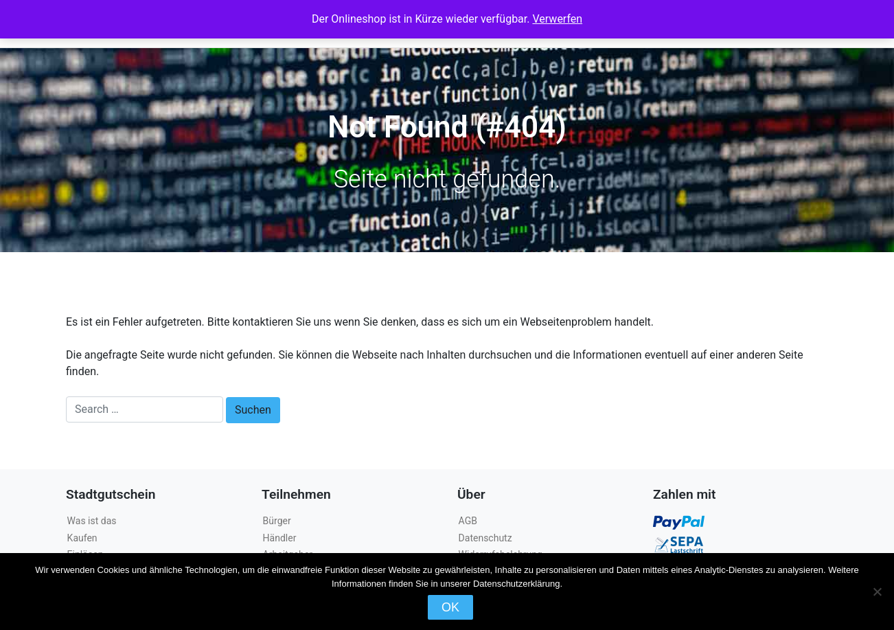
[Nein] (877, 591)
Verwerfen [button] (557, 18)
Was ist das (92, 520)
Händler (280, 537)
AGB (468, 520)
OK (450, 607)
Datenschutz (485, 537)
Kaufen (82, 537)
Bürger (277, 520)
